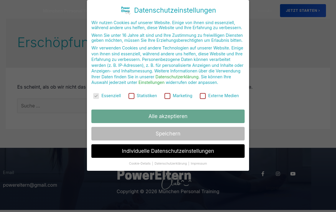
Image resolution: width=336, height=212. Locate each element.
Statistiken (143, 88)
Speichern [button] (168, 127)
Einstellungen (151, 75)
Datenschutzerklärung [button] (170, 157)
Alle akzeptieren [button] (168, 109)
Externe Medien (219, 88)
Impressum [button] (199, 157)
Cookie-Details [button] (140, 157)
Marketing (178, 88)
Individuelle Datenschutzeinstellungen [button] (168, 144)
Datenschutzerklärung (177, 69)
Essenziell (107, 88)
